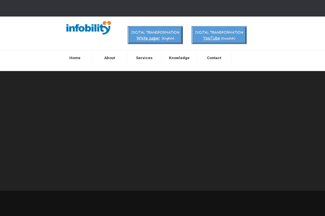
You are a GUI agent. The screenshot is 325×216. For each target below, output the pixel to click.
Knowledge (179, 58)
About (109, 58)
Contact (214, 58)
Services (144, 58)
